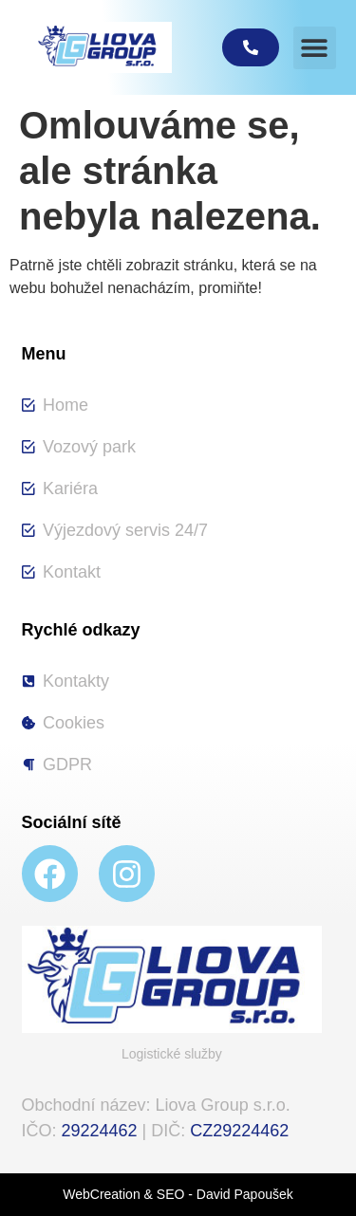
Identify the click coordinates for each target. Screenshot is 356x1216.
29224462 (100, 1130)
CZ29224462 (239, 1130)
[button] (314, 48)
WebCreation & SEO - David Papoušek (178, 1194)
